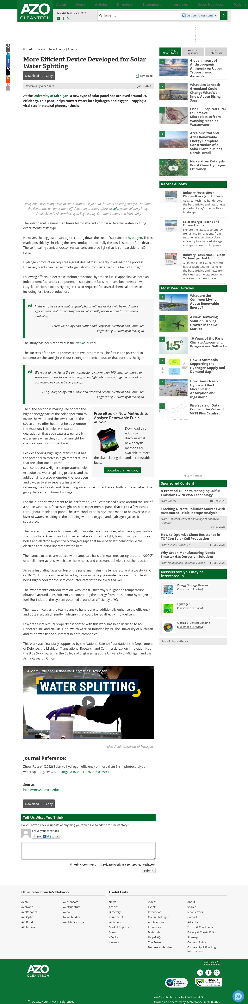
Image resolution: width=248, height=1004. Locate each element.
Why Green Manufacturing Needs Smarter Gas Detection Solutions (191, 534)
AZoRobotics (29, 912)
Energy (72, 49)
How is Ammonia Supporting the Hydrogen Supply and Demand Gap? (205, 350)
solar (116, 208)
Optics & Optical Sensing (193, 601)
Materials (154, 932)
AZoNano (27, 907)
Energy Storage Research (193, 564)
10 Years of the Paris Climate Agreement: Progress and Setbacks (206, 327)
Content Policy (196, 942)
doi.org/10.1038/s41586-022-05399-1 (83, 771)
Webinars (115, 922)
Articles (114, 907)
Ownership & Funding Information (201, 949)
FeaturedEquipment (193, 52)
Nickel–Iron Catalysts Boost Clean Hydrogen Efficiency (206, 149)
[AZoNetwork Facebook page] (63, 18)
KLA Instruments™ (179, 524)
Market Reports (119, 927)
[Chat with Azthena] (238, 996)
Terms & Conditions (200, 927)
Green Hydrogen (158, 917)
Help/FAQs (155, 937)
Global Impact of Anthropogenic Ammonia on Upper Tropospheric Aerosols (208, 65)
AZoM (25, 902)
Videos (152, 902)
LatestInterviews (216, 52)
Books (112, 932)
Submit (148, 870)
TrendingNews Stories (170, 52)
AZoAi (67, 912)
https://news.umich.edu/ (41, 790)
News (42, 49)
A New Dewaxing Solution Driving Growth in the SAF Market (208, 305)
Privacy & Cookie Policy (202, 932)
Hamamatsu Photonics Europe (186, 541)
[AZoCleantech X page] (217, 972)
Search (191, 907)
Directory (115, 912)
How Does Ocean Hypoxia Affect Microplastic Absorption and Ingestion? (207, 371)
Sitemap (192, 937)
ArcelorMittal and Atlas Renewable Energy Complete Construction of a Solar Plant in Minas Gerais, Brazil (207, 131)
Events (152, 907)
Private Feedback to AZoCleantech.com (129, 864)
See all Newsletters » (174, 620)
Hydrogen (183, 583)
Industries (154, 927)
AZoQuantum (71, 907)
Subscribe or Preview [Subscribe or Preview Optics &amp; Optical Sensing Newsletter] (190, 605)
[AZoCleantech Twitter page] (68, 18)
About (191, 902)
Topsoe (172, 482)
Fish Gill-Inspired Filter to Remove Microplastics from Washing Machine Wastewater (208, 108)
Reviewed (146, 76)
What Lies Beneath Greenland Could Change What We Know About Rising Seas (208, 87)
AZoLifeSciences (73, 922)
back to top (211, 961)
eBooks (113, 937)
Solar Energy (57, 49)
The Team (154, 942)
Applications (156, 922)
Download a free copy (122, 470)
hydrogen (135, 238)
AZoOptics (27, 917)
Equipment (116, 917)
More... (222, 4)
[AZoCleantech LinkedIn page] (58, 18)
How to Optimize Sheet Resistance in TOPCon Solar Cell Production (188, 517)
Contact (192, 917)
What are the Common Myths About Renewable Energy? (208, 284)
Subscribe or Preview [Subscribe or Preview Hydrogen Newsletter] (190, 587)
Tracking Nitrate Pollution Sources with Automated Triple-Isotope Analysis (190, 492)
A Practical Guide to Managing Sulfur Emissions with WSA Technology (187, 475)
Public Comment (84, 864)
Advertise (193, 922)
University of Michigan (51, 96)
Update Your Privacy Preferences (50, 999)
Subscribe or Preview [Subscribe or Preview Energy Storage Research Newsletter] (190, 568)
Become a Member (160, 947)
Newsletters (195, 912)
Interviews (154, 912)
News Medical (72, 917)
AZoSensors (70, 902)
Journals (114, 942)
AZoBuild (27, 922)
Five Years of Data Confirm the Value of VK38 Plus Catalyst (205, 391)
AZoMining (28, 927)
